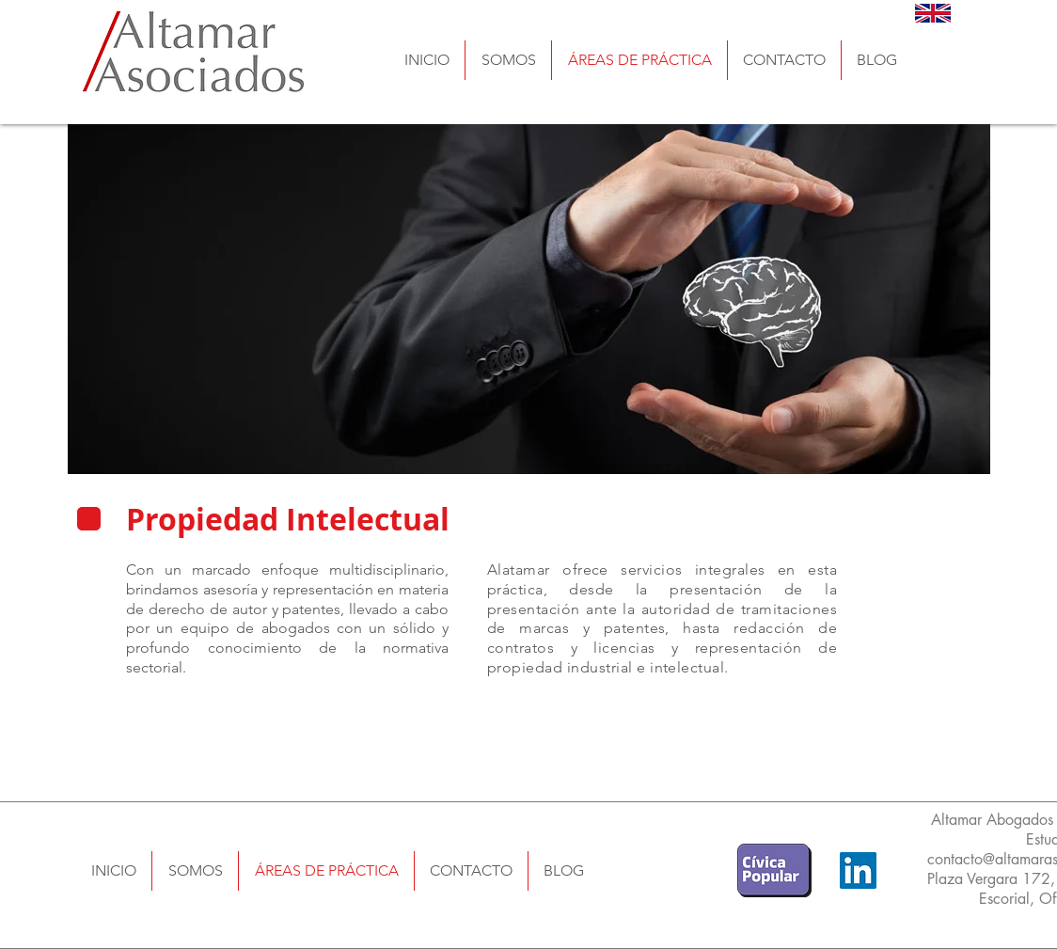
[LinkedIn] (858, 870)
